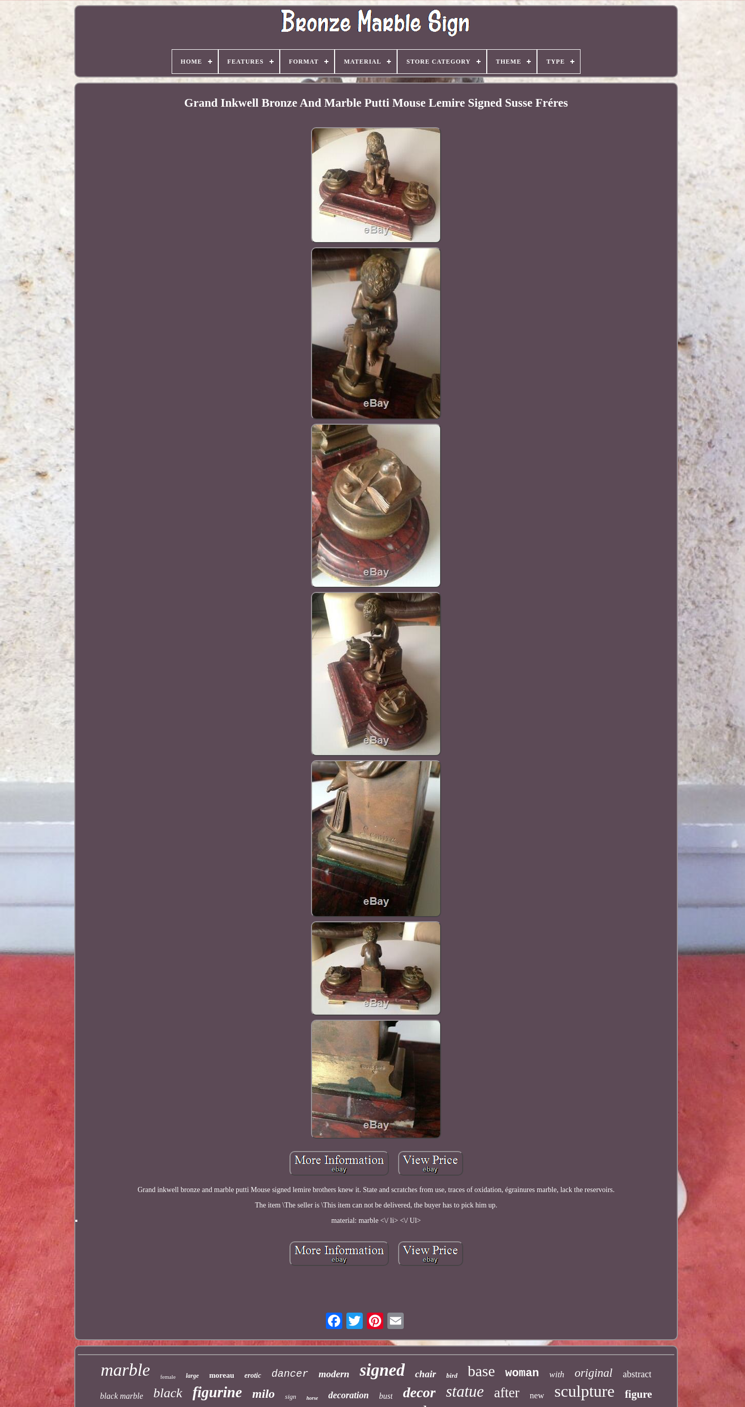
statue (465, 1391)
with (556, 1374)
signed (382, 1370)
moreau (221, 1375)
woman (522, 1373)
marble (125, 1369)
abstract (637, 1374)
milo (263, 1393)
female (168, 1377)
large (192, 1375)
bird (452, 1375)
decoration (348, 1395)
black (167, 1392)
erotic (252, 1375)
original (593, 1372)
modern (334, 1374)
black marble (121, 1396)
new (537, 1395)
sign (290, 1396)
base (481, 1370)
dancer (290, 1374)
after (506, 1392)
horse (312, 1398)
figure (638, 1394)
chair (425, 1374)
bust (386, 1396)
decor (419, 1392)
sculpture (584, 1391)
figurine (217, 1392)
